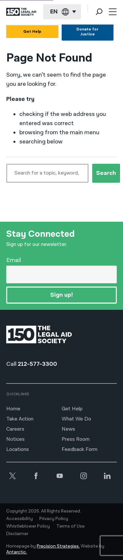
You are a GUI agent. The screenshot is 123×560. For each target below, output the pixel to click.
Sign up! (61, 295)
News (68, 429)
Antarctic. (16, 552)
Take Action (19, 419)
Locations (17, 449)
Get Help (32, 31)
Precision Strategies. (58, 546)
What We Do (76, 419)
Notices (15, 439)
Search (106, 173)
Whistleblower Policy (28, 526)
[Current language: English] (62, 12)
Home (13, 408)
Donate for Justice (87, 32)
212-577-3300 (37, 364)
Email (13, 260)
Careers (15, 429)
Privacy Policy (53, 519)
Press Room (76, 439)
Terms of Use (70, 526)
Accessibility (19, 519)
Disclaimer (17, 534)
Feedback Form (79, 449)
